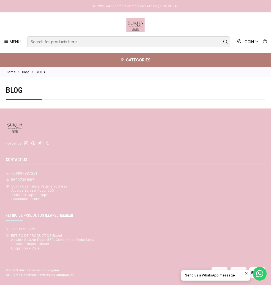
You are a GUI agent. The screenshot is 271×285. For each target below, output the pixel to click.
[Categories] (135, 60)
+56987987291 (21, 229)
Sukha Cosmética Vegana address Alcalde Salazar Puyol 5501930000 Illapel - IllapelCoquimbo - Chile (36, 192)
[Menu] (12, 41)
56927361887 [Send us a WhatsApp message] (20, 180)
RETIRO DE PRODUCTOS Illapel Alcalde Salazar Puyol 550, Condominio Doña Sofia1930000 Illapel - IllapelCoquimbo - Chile (50, 242)
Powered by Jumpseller (55, 275)
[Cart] (265, 41)
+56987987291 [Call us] (21, 173)
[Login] (248, 41)
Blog (25, 72)
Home (11, 72)
